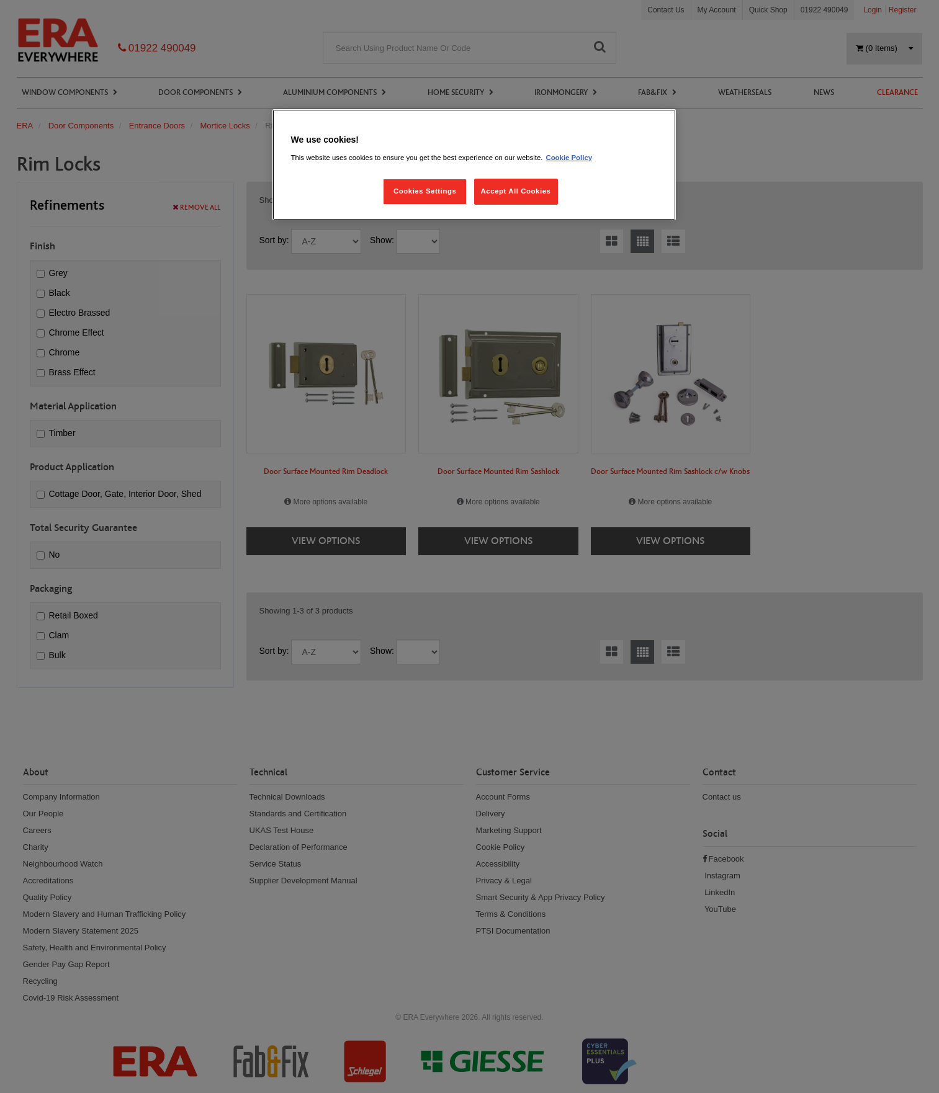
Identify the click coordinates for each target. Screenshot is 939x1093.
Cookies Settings (424, 191)
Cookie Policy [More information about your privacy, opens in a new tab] (569, 157)
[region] (474, 164)
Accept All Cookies (516, 191)
